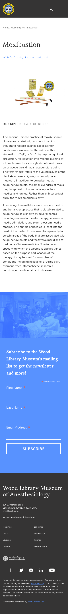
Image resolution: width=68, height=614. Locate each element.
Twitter (22, 571)
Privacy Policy (37, 583)
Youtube (52, 571)
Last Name (15, 408)
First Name (15, 388)
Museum (15, 27)
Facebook (12, 571)
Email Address (18, 428)
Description (12, 124)
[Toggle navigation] (62, 9)
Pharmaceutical (30, 27)
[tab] (13, 124)
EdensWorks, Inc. (36, 601)
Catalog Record (37, 124)
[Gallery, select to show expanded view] (34, 93)
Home (6, 27)
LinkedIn (42, 571)
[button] (51, 9)
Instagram (32, 571)
